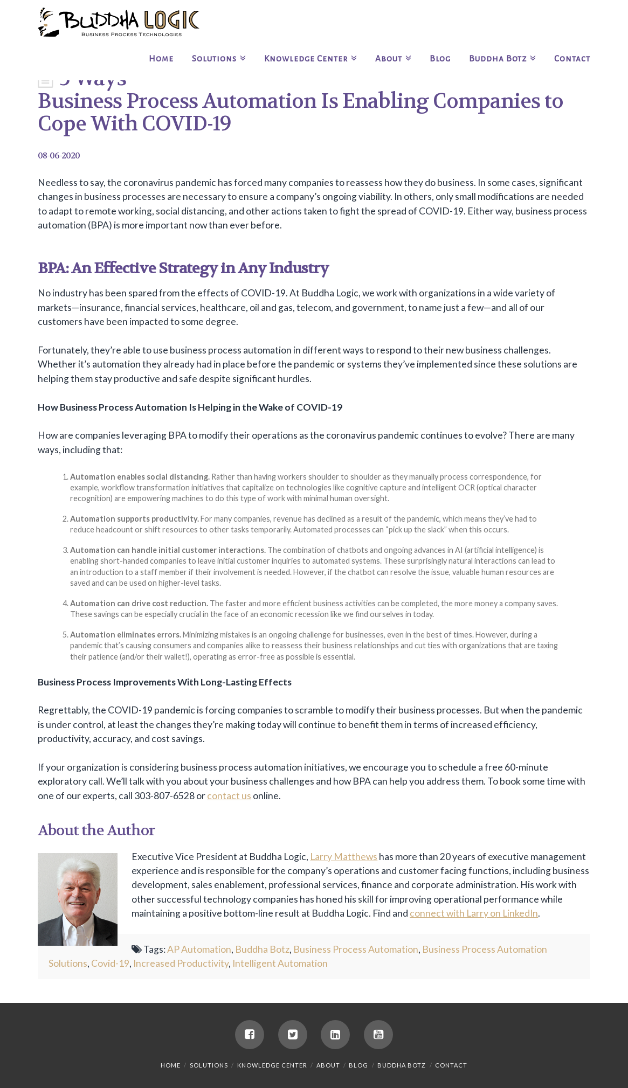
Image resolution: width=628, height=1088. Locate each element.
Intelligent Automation (280, 963)
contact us (229, 795)
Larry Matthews (343, 856)
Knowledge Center (272, 1065)
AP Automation (199, 949)
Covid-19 (110, 963)
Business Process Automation (355, 949)
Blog (358, 1065)
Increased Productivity (181, 963)
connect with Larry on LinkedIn (474, 913)
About (328, 1065)
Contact (451, 1065)
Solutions (209, 1065)
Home (171, 1065)
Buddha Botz (262, 949)
